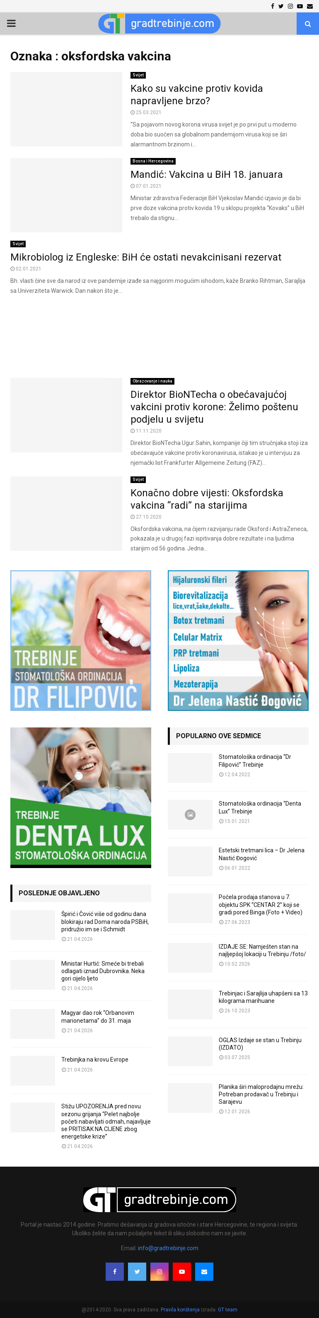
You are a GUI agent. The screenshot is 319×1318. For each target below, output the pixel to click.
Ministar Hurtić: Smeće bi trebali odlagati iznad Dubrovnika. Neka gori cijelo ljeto (103, 971)
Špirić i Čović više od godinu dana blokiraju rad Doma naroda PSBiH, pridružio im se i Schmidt (105, 921)
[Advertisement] (159, 337)
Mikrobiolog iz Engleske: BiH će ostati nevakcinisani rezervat (145, 257)
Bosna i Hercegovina (153, 161)
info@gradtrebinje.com (168, 1248)
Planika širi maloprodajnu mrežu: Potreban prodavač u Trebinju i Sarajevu (261, 1094)
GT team (227, 1310)
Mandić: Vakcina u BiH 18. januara (206, 174)
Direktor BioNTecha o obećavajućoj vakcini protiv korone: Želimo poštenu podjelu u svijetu (214, 407)
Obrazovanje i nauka (152, 381)
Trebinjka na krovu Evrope (94, 1059)
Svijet (138, 75)
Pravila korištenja (181, 1310)
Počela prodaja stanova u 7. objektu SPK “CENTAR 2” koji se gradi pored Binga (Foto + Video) (260, 904)
